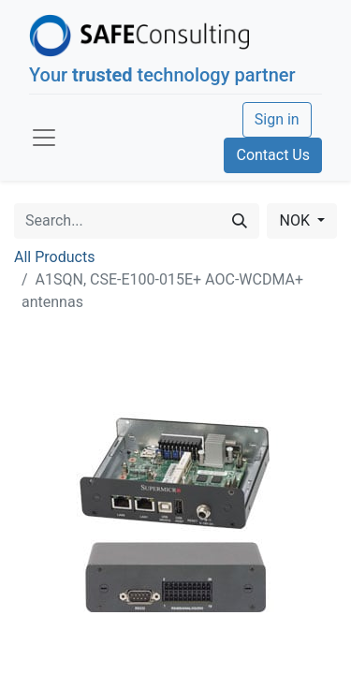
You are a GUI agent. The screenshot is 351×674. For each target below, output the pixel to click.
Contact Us (273, 155)
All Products (54, 257)
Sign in (277, 119)
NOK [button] (296, 220)
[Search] (239, 221)
